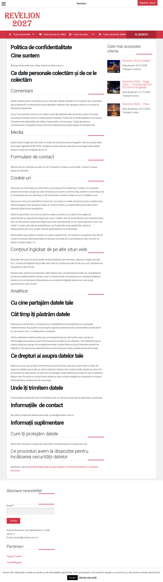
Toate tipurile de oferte (54, 34)
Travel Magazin (14, 562)
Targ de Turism (14, 556)
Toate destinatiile (21, 34)
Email (10, 505)
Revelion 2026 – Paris (136, 104)
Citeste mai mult (87, 577)
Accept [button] (72, 577)
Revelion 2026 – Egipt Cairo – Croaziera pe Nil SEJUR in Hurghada (137, 84)
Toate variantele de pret (114, 34)
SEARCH (141, 34)
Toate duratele (80, 34)
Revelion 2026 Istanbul (136, 60)
